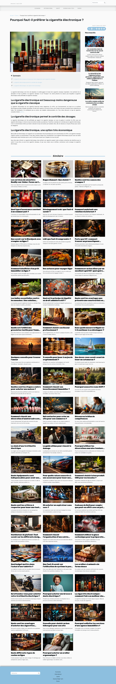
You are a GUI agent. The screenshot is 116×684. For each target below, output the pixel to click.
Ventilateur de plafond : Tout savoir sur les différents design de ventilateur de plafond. (26, 537)
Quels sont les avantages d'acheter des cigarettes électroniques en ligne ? (23, 625)
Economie (37, 8)
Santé (58, 8)
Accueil (11, 15)
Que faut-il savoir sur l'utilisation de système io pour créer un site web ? (57, 566)
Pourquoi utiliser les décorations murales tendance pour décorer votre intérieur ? (89, 448)
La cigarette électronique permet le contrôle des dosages (27, 82)
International (48, 8)
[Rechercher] (98, 2)
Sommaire (16, 75)
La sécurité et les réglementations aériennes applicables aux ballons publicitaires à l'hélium (94, 77)
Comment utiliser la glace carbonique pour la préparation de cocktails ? (90, 537)
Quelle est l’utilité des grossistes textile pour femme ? (25, 330)
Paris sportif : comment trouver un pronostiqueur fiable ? (87, 241)
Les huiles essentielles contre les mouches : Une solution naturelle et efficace (25, 300)
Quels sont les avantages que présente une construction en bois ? (89, 300)
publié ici (22, 112)
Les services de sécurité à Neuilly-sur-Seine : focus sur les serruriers (26, 182)
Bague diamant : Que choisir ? (57, 180)
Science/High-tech (68, 8)
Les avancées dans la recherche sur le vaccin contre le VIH (94, 50)
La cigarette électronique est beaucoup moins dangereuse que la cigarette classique (34, 79)
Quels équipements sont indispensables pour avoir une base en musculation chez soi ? (25, 478)
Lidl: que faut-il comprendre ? (57, 239)
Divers (79, 8)
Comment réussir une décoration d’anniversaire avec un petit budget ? (26, 418)
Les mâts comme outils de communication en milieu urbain (94, 103)
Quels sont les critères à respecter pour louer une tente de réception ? (25, 507)
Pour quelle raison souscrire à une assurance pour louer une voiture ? (57, 478)
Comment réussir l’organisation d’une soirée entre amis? (55, 537)
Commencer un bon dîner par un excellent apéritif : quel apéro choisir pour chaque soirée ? (89, 271)
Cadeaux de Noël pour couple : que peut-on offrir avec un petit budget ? (90, 507)
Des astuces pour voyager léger (57, 269)
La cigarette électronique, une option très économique (26, 86)
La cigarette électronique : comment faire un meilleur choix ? (90, 596)
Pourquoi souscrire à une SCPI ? (90, 387)
